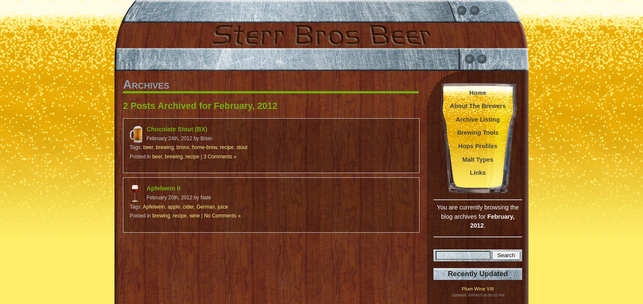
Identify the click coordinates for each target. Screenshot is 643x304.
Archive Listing (478, 119)
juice (223, 207)
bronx (183, 147)
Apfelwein (154, 207)
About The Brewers (478, 106)
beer (148, 147)
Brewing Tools (478, 132)
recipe (227, 147)
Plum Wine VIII (478, 289)
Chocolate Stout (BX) (177, 129)
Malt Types (477, 159)
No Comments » (222, 216)
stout (242, 147)
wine (194, 216)
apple (174, 207)
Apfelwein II (163, 188)
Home (477, 93)
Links (478, 172)
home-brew (204, 147)
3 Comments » (220, 157)
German (205, 207)
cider (188, 207)
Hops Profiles (478, 146)
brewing (165, 147)
